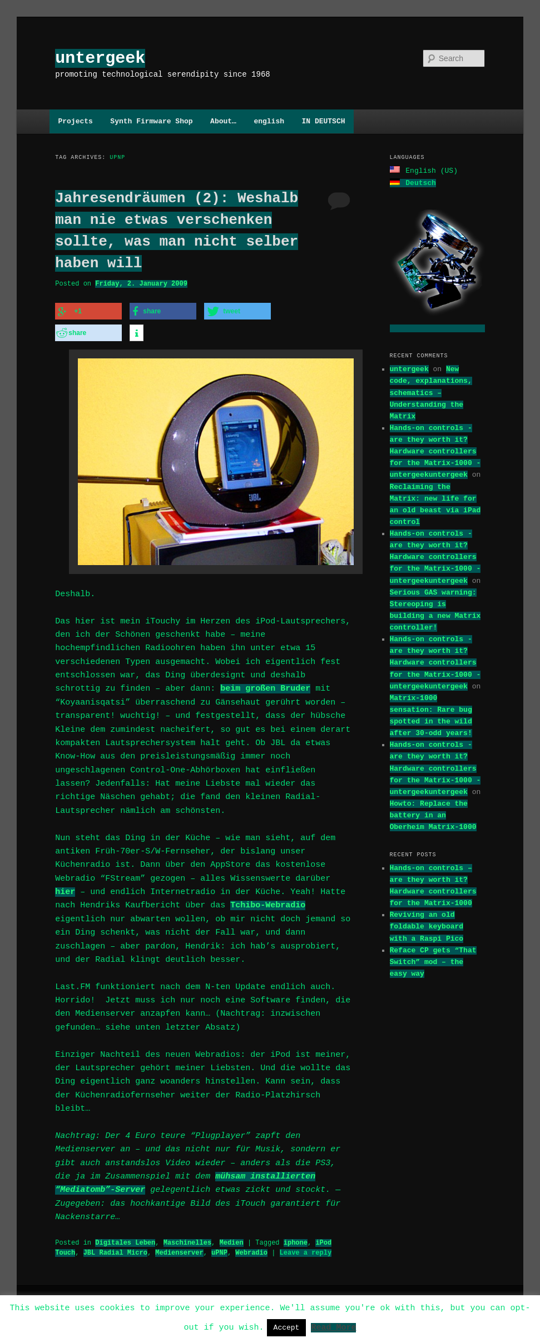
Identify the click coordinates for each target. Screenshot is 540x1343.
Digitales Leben (125, 1239)
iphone (296, 1239)
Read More (333, 1326)
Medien (231, 1239)
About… (223, 121)
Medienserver (179, 1249)
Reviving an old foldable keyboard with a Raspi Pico (427, 925)
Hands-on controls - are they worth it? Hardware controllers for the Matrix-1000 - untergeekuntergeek (435, 450)
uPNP (219, 1249)
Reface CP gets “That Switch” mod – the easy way (433, 960)
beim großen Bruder (265, 685)
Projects (75, 121)
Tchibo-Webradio (267, 902)
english (269, 121)
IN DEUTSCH (323, 121)
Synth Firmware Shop (151, 121)
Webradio (251, 1249)
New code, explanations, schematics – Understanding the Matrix (431, 391)
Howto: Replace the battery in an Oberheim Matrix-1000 (433, 814)
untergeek (100, 58)
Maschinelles (187, 1239)
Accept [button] (287, 1327)
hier (65, 889)
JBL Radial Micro (115, 1249)
